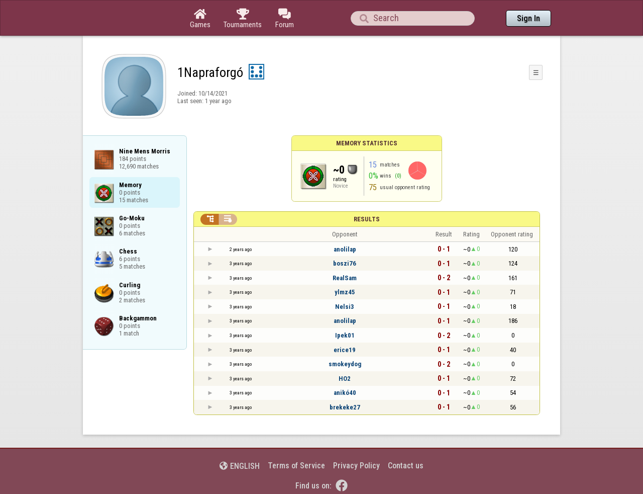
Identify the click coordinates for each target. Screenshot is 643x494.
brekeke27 (345, 407)
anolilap (345, 249)
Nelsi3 (344, 306)
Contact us (405, 465)
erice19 (345, 350)
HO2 (345, 378)
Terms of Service (296, 465)
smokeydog (345, 364)
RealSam (345, 278)
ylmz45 (345, 292)
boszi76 (344, 263)
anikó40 (345, 392)
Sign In (528, 18)
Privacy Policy (356, 465)
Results (367, 219)
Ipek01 (345, 335)
